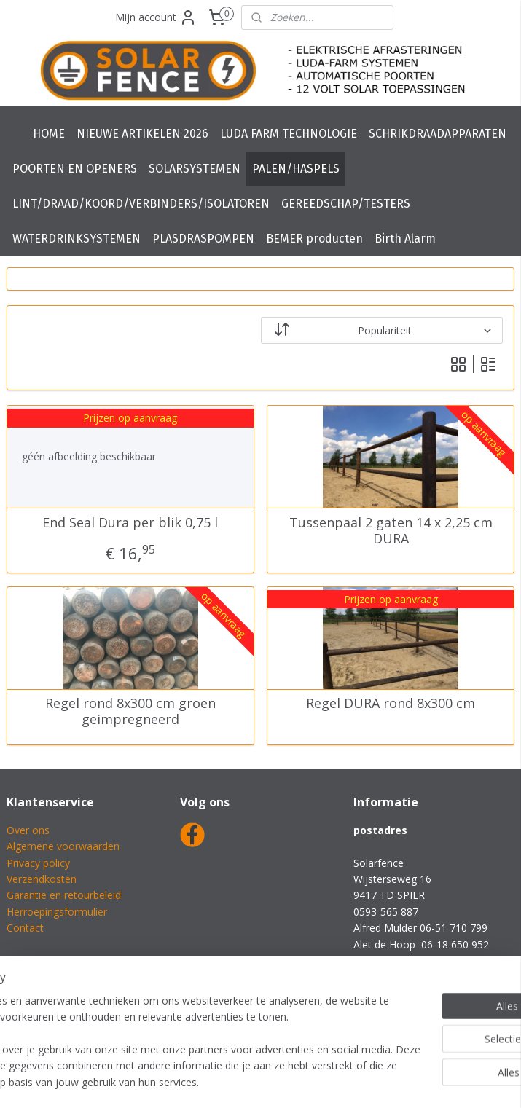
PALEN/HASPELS (296, 169)
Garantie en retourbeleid (64, 895)
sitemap (214, 1081)
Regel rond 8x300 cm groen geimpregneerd (130, 712)
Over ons (28, 830)
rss (245, 1081)
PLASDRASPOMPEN (203, 238)
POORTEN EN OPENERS (74, 169)
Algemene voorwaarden (63, 846)
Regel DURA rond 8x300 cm (390, 704)
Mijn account (156, 17)
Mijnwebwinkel (428, 1081)
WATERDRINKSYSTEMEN (76, 238)
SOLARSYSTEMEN (194, 169)
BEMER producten (314, 238)
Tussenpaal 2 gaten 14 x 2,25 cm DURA (391, 530)
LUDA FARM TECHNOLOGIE (288, 134)
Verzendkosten (42, 879)
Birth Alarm (405, 238)
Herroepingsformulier (57, 912)
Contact (25, 928)
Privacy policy (38, 863)
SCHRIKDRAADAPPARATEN (437, 134)
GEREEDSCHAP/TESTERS (345, 204)
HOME (49, 134)
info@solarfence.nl (397, 960)
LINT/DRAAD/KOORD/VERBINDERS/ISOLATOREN (141, 204)
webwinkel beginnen (301, 1081)
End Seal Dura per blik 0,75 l (130, 523)
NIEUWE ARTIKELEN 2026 (142, 134)
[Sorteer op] (382, 330)
